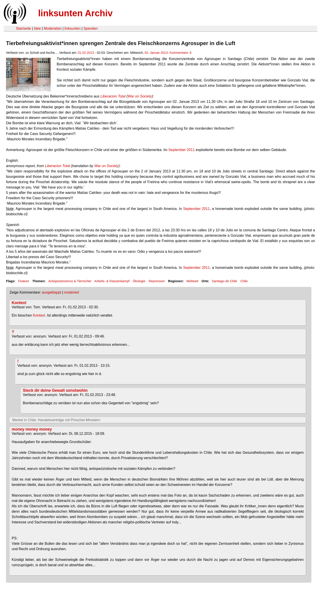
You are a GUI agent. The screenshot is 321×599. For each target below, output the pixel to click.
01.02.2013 (86, 52)
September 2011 (181, 150)
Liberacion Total (112, 96)
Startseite (23, 28)
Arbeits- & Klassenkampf (112, 281)
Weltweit (192, 281)
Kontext (19, 303)
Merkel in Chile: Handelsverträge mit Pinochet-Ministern (56, 420)
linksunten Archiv (75, 13)
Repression (157, 281)
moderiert (71, 292)
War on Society (140, 96)
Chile (244, 281)
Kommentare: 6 (180, 52)
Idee (37, 28)
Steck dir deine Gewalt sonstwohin (55, 390)
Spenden (90, 28)
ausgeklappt (51, 292)
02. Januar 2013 (156, 52)
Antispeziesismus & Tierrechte (69, 281)
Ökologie (139, 281)
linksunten (72, 28)
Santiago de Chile (224, 281)
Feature (23, 281)
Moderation (53, 28)
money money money (32, 429)
